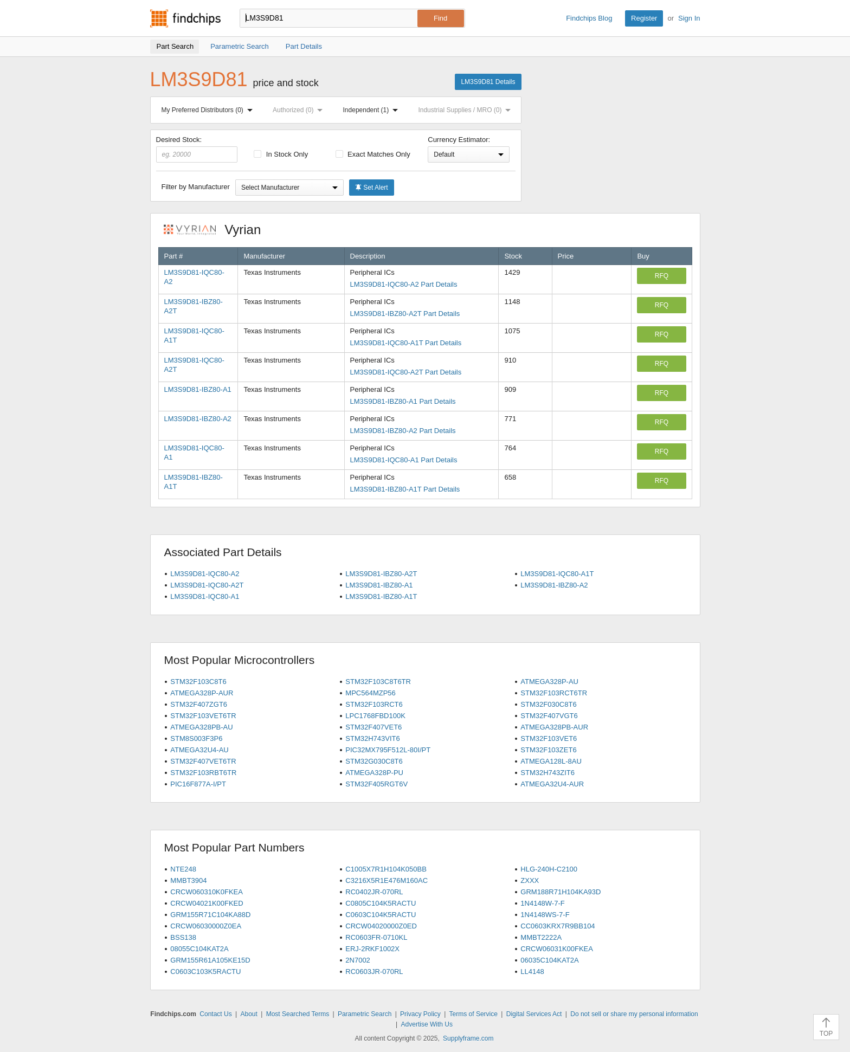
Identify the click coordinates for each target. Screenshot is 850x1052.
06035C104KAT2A (549, 960)
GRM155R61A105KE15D (210, 960)
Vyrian (218, 229)
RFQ (661, 276)
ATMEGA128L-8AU (550, 761)
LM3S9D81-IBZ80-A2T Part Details (405, 313)
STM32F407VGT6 (549, 716)
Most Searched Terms (298, 1014)
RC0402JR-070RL (374, 892)
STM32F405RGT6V (376, 784)
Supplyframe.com (468, 1038)
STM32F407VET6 (373, 727)
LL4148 (532, 971)
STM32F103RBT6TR (203, 773)
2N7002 (357, 960)
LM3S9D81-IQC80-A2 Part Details (404, 284)
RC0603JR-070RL (374, 971)
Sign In (689, 18)
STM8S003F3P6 (196, 738)
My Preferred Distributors (209, 110)
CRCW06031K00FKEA (556, 949)
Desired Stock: (197, 149)
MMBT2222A (541, 937)
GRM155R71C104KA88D (210, 915)
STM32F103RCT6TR (553, 693)
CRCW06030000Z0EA (205, 926)
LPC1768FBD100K (375, 716)
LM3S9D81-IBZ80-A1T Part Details (405, 489)
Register (644, 18)
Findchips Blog (589, 18)
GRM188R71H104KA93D (560, 892)
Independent (373, 110)
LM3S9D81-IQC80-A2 (204, 574)
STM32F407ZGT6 (198, 704)
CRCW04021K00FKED (206, 903)
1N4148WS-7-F (544, 915)
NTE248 (183, 869)
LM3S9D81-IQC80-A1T (557, 574)
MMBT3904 (188, 880)
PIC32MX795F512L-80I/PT (387, 750)
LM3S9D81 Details (488, 82)
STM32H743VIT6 (372, 738)
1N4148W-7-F (542, 903)
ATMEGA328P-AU (549, 681)
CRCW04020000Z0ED (381, 926)
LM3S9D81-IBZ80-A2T (381, 574)
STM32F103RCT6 (373, 704)
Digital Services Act (534, 1014)
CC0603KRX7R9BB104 (557, 926)
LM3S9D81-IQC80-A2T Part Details (406, 372)
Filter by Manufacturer (196, 187)
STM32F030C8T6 (548, 704)
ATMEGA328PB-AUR (554, 727)
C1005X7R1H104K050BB (386, 869)
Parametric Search (364, 1014)
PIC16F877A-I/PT (198, 784)
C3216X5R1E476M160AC (386, 880)
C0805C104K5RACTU (380, 903)
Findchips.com (185, 18)
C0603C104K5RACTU (380, 915)
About (248, 1014)
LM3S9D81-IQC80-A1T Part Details (406, 343)
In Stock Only (281, 154)
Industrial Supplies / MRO (466, 110)
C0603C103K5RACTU (205, 971)
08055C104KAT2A (199, 949)
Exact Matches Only (373, 154)
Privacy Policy (420, 1014)
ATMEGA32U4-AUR (552, 784)
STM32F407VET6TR (203, 761)
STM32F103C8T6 (198, 681)
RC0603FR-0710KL (376, 937)
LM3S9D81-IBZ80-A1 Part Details (403, 401)
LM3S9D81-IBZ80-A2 (197, 419)
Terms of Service (473, 1014)
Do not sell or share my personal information (634, 1014)
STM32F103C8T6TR (378, 681)
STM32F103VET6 (548, 738)
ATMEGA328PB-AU (201, 727)
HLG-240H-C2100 (548, 869)
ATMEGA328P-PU (374, 773)
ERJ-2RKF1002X (372, 949)
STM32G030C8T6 (374, 761)
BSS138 (183, 937)
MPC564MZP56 (370, 693)
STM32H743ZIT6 (547, 773)
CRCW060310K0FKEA (206, 892)
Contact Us (215, 1014)
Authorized (300, 110)
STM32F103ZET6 (548, 750)
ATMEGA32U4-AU (199, 750)
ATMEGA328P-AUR (201, 693)
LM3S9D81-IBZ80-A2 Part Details (403, 431)
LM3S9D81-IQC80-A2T (206, 585)
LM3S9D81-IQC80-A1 (204, 596)
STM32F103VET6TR (203, 716)
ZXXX (529, 880)
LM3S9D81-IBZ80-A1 (197, 389)
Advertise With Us (427, 1024)
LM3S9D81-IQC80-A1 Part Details (404, 460)
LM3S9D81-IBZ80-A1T (381, 596)
